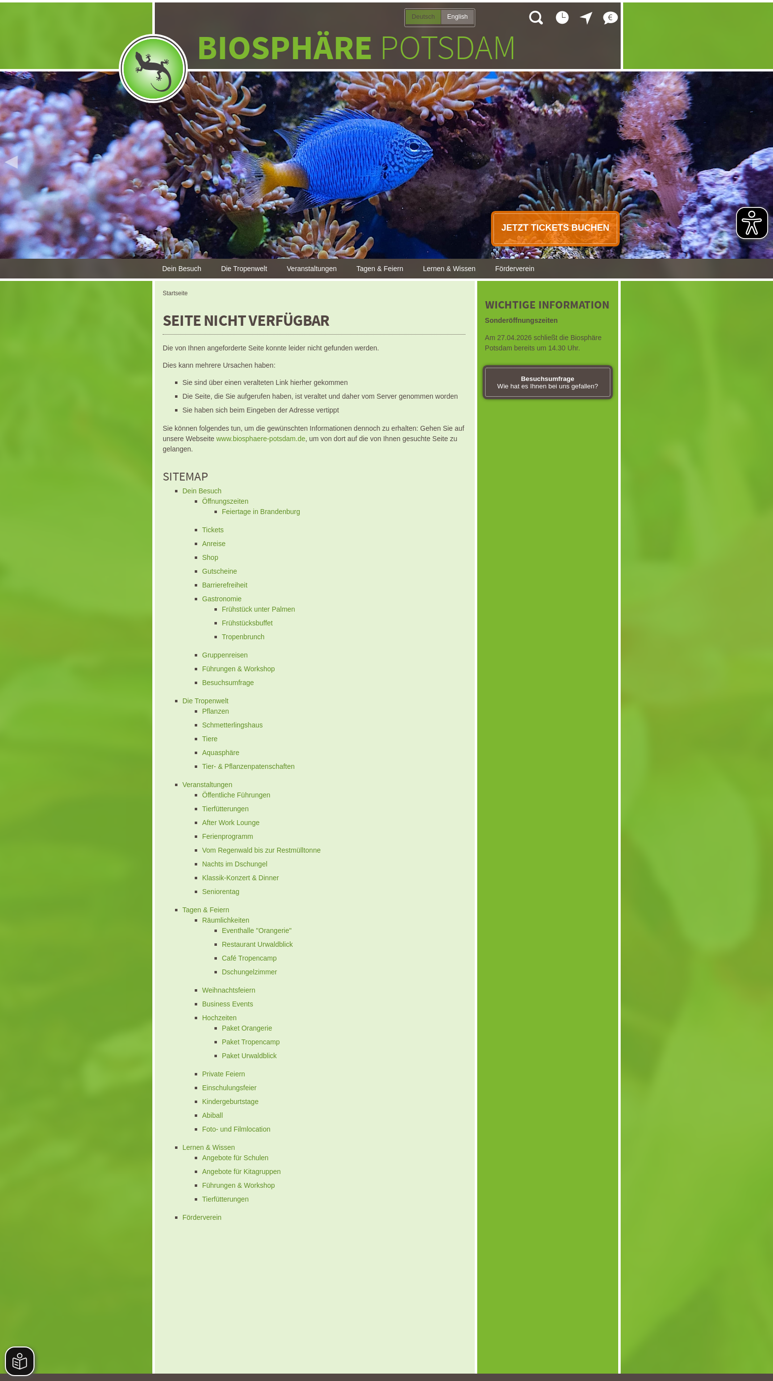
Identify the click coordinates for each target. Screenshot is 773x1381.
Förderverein (514, 269)
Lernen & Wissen (449, 269)
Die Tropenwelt (244, 269)
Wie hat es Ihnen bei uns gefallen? (547, 382)
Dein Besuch (181, 269)
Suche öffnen (535, 17)
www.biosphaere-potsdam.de (261, 439)
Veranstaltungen (312, 269)
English (457, 16)
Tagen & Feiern (379, 269)
